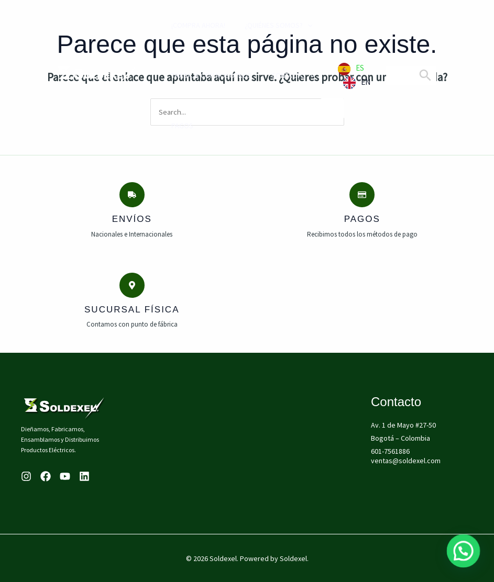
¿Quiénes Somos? (268, 25)
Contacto (282, 75)
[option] (357, 82)
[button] (465, 555)
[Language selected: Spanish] (357, 75)
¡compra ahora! (191, 25)
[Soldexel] (97, 74)
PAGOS (175, 125)
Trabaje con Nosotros (204, 75)
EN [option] (365, 82)
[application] (297, 25)
